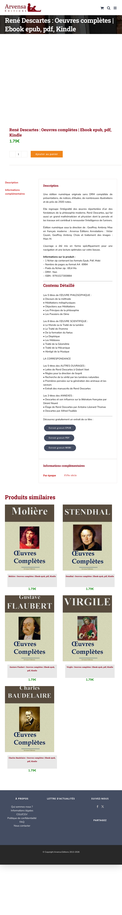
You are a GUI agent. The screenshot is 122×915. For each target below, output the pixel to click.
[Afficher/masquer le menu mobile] (115, 8)
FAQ (22, 822)
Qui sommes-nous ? (22, 806)
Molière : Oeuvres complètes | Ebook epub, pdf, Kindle (32, 576)
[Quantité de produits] (18, 154)
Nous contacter (22, 825)
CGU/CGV (21, 814)
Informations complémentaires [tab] (15, 191)
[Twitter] (102, 806)
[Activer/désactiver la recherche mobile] (108, 8)
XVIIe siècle (70, 475)
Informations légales (22, 810)
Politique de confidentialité (21, 818)
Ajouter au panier (46, 154)
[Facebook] (97, 806)
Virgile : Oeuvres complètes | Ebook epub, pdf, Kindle (90, 667)
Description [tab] (11, 182)
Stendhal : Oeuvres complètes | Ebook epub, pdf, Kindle (90, 576)
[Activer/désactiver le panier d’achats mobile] (102, 8)
